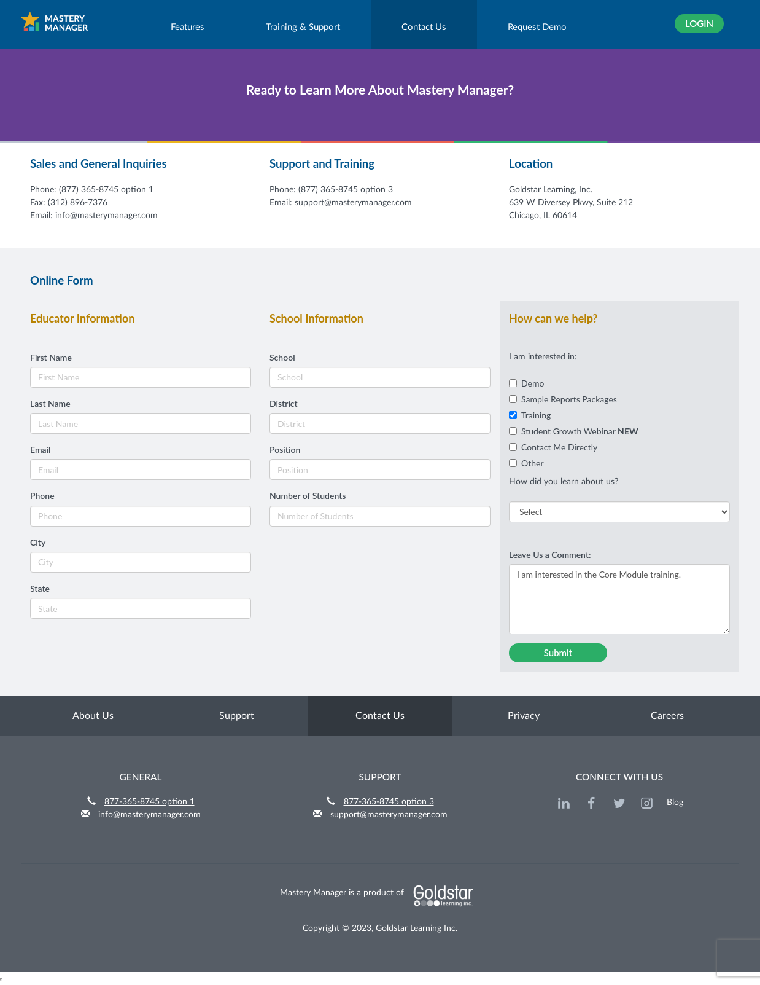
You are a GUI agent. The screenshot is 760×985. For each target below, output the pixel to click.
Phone (42, 495)
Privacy (524, 716)
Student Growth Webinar (573, 431)
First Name (51, 357)
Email (40, 449)
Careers (667, 716)
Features (187, 27)
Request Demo (537, 27)
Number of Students (307, 495)
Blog (675, 802)
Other (526, 463)
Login (699, 23)
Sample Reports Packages (563, 399)
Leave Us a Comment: (550, 554)
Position (284, 449)
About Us (93, 716)
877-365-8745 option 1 (149, 802)
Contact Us (423, 27)
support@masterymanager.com (353, 202)
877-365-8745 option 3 (389, 802)
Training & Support (303, 27)
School (282, 357)
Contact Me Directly (553, 447)
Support (236, 716)
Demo (526, 383)
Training (530, 415)
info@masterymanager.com (106, 215)
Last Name (50, 403)
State (40, 588)
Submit (558, 652)
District (283, 403)
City (37, 542)
